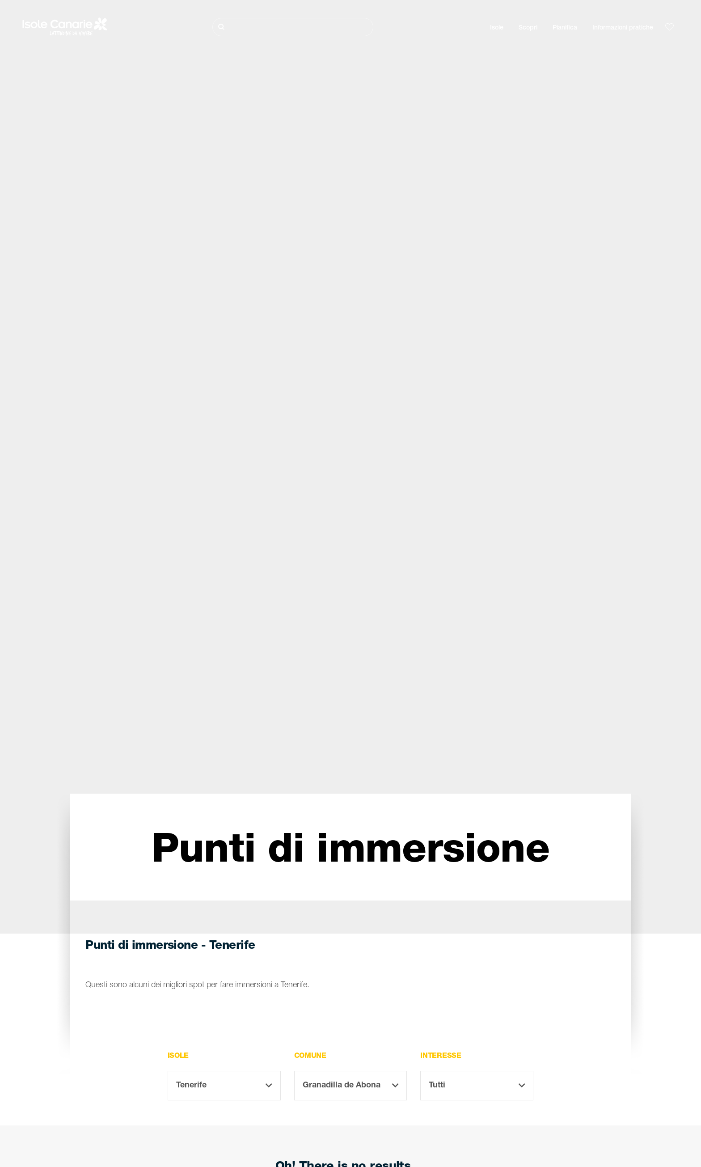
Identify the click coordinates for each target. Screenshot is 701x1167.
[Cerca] (292, 27)
